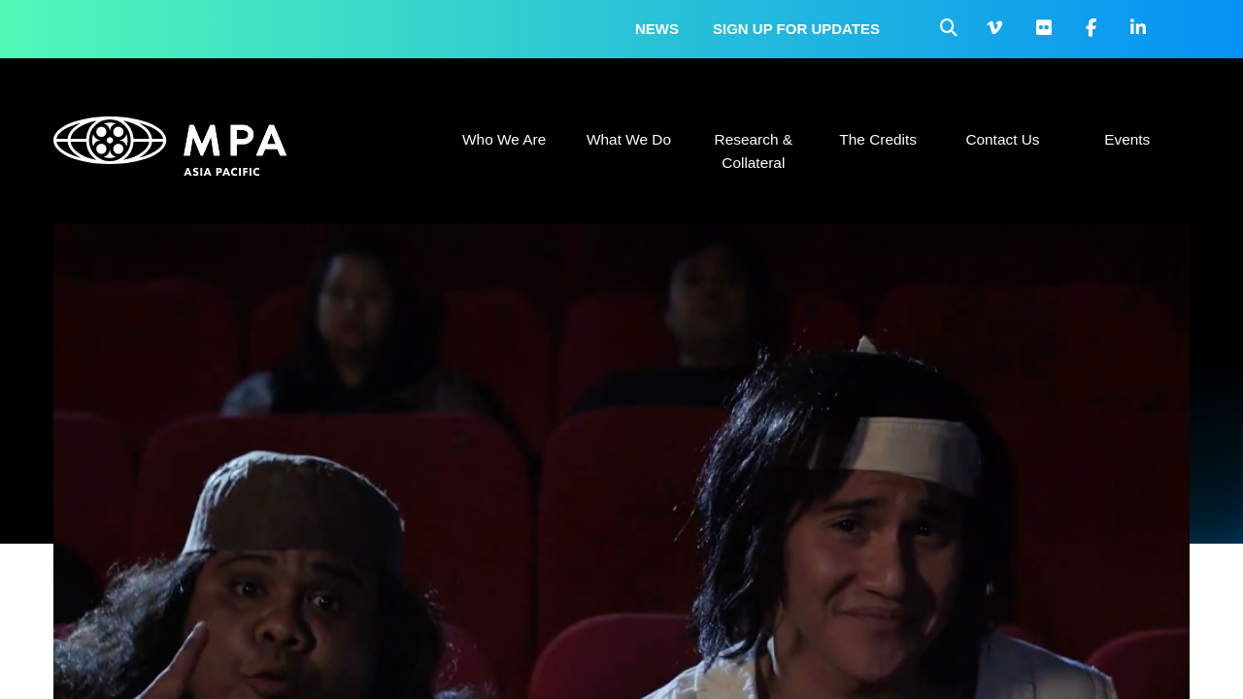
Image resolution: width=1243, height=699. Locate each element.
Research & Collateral (753, 151)
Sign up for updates (796, 28)
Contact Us (1002, 139)
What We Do (629, 139)
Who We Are (504, 139)
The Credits (878, 139)
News (657, 28)
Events (1127, 139)
